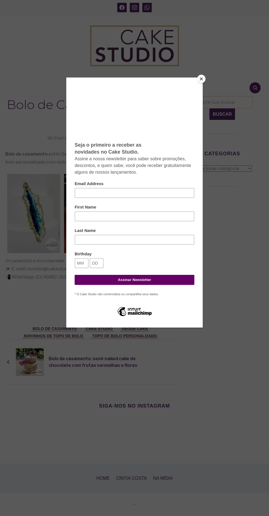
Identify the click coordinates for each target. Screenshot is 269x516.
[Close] (201, 79)
